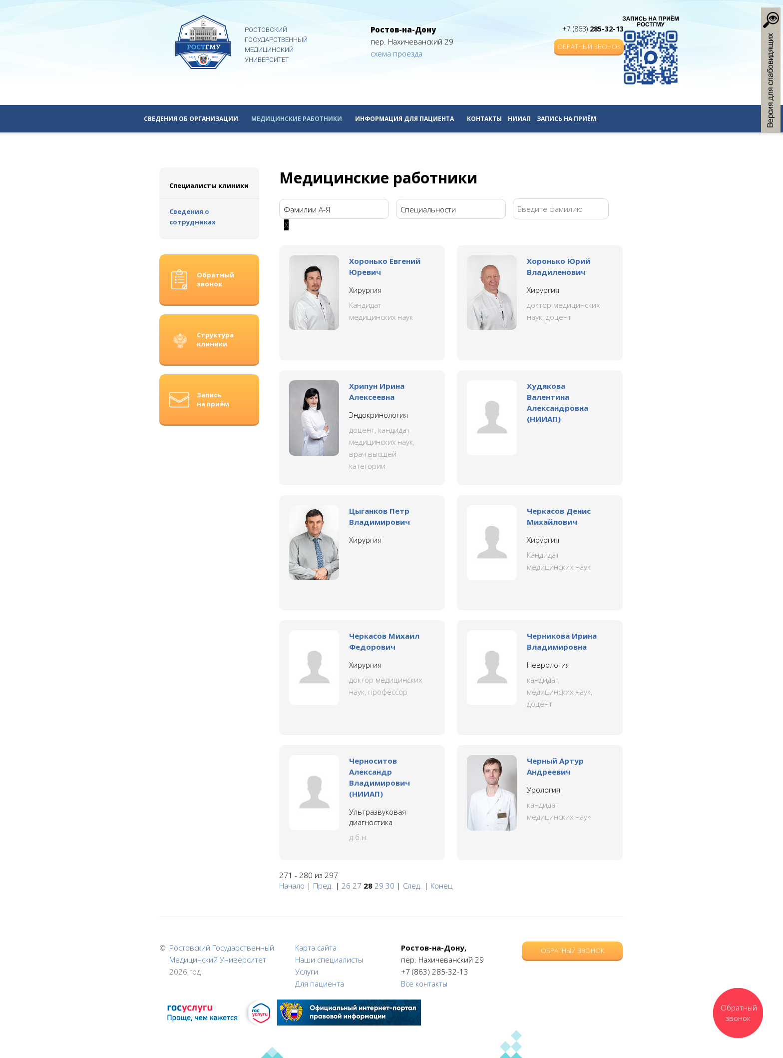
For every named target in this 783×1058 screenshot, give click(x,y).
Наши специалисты (329, 960)
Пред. (323, 886)
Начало (292, 886)
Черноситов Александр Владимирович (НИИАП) (379, 777)
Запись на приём (566, 118)
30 (390, 886)
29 (379, 886)
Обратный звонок (589, 46)
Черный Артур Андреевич (555, 766)
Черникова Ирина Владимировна (562, 641)
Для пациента (319, 984)
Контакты (484, 118)
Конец (441, 886)
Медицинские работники (300, 118)
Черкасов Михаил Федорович (384, 641)
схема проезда (396, 53)
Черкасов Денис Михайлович (559, 516)
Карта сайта (316, 948)
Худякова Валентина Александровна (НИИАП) (557, 402)
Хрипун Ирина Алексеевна (376, 391)
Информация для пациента (408, 118)
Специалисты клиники (209, 185)
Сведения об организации (194, 118)
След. (412, 886)
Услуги (306, 972)
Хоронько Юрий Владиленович (558, 266)
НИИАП (519, 118)
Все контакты (424, 984)
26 (346, 886)
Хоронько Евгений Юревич (384, 266)
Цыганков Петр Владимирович (379, 516)
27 (357, 886)
